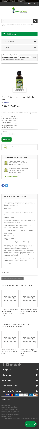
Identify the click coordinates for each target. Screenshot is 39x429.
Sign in (35, 3)
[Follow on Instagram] (7, 364)
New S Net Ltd (33, 418)
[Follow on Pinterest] (19, 364)
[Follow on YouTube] (15, 364)
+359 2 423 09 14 (18, 172)
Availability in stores (11, 176)
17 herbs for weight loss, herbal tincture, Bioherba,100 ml (9, 311)
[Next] (36, 301)
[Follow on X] (11, 364)
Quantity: (4, 131)
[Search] (35, 21)
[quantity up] (11, 134)
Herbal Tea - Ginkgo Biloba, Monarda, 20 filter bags (29, 351)
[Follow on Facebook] (3, 364)
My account (6, 380)
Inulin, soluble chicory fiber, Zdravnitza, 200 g (9, 350)
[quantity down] (14, 134)
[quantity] (5, 134)
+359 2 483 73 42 (18, 164)
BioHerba (6, 102)
